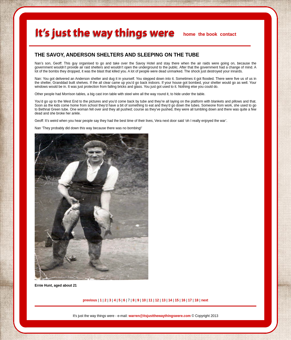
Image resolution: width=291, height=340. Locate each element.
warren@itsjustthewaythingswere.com (160, 316)
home (189, 34)
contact (228, 34)
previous (90, 300)
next (204, 300)
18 (196, 300)
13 (163, 300)
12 (157, 300)
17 (190, 300)
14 (170, 300)
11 (150, 300)
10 (144, 300)
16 (183, 300)
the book (207, 34)
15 (176, 300)
